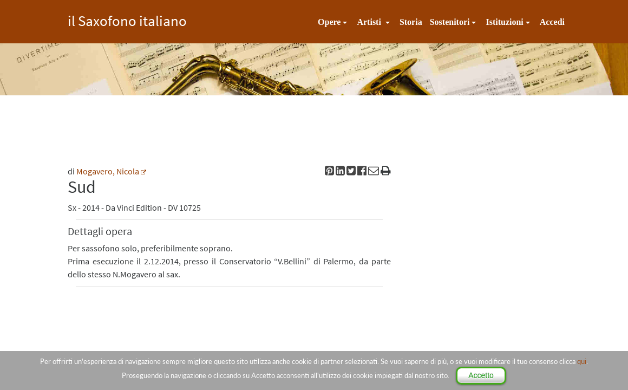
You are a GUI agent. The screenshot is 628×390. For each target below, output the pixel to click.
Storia (411, 22)
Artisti (370, 22)
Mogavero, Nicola (107, 171)
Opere (329, 22)
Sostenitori (450, 22)
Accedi (552, 22)
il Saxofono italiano (127, 19)
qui (581, 361)
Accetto (481, 375)
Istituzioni (504, 22)
